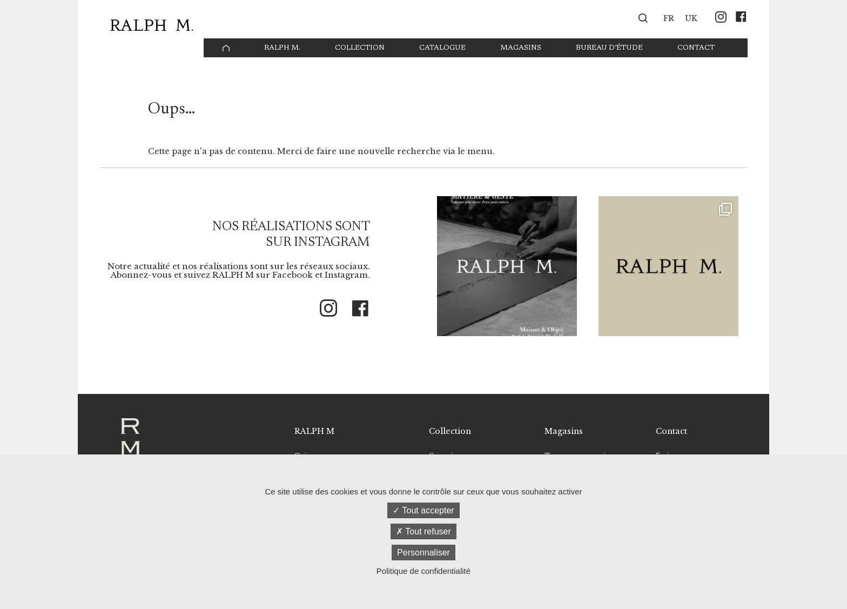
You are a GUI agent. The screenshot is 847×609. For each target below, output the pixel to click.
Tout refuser (423, 531)
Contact (696, 48)
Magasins (520, 48)
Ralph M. (282, 48)
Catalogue (442, 48)
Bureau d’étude (609, 48)
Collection (360, 48)
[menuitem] (669, 18)
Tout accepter (423, 510)
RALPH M (314, 431)
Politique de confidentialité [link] (423, 570)
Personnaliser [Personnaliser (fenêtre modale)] (423, 552)
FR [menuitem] (668, 18)
